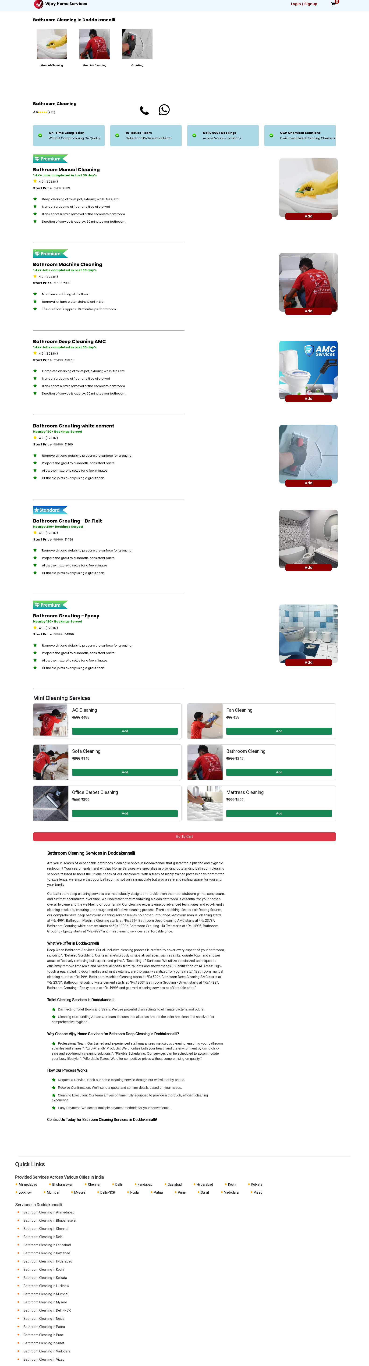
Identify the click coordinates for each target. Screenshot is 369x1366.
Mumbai (53, 1192)
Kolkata (256, 1184)
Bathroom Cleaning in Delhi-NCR (47, 1310)
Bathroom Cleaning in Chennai (46, 1229)
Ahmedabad (28, 1184)
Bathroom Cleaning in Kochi (44, 1269)
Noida (134, 1192)
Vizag (258, 1192)
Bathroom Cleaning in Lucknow (46, 1286)
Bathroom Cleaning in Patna (44, 1327)
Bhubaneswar (62, 1184)
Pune (182, 1192)
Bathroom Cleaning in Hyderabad (48, 1261)
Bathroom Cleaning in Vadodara (47, 1351)
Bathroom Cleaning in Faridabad (47, 1245)
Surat (205, 1192)
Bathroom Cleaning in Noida (44, 1318)
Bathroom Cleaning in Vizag (44, 1359)
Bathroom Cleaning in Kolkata (45, 1278)
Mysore (79, 1192)
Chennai (94, 1184)
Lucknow (25, 1192)
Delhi (119, 1184)
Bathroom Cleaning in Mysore (45, 1302)
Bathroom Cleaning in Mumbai (46, 1294)
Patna (158, 1192)
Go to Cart (184, 836)
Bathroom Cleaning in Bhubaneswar (50, 1220)
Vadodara (231, 1192)
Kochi (232, 1184)
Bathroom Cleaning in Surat (44, 1343)
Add (125, 731)
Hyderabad (205, 1184)
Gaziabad (175, 1184)
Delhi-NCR (107, 1192)
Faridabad (145, 1184)
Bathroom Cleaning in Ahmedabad (49, 1212)
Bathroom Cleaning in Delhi (43, 1237)
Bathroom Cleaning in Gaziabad (47, 1253)
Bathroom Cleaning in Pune (44, 1335)
